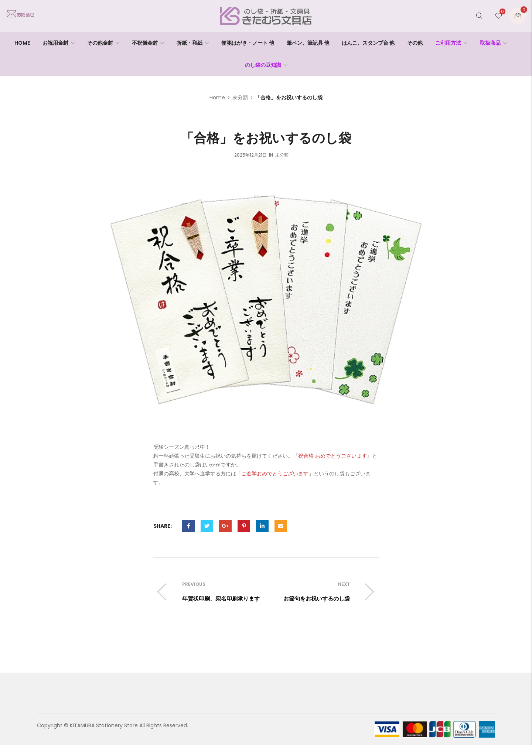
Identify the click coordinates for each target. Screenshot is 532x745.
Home (217, 98)
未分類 (240, 98)
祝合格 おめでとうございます (332, 455)
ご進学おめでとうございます (274, 473)
